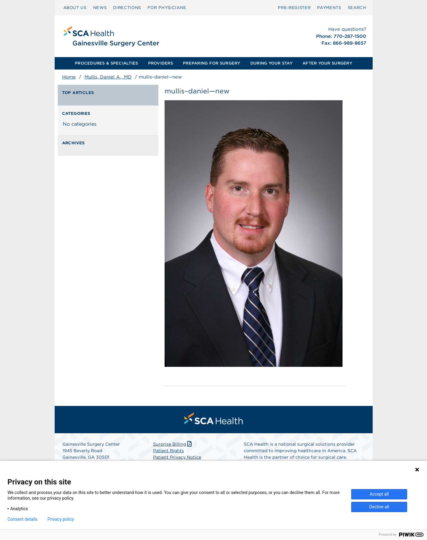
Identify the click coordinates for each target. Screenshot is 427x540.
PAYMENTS (329, 7)
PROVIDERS (160, 63)
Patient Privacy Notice (177, 457)
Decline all (379, 506)
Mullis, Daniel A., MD (108, 77)
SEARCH (357, 7)
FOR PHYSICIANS (167, 7)
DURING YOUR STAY (271, 63)
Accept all (379, 494)
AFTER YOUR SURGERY (327, 63)
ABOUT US (75, 7)
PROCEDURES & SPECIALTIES (106, 63)
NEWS (100, 7)
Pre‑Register (294, 7)
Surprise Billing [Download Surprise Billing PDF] (173, 444)
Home (69, 77)
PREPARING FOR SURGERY (211, 63)
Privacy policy (61, 519)
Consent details (22, 519)
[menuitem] (75, 8)
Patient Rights (168, 450)
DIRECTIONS (127, 7)
